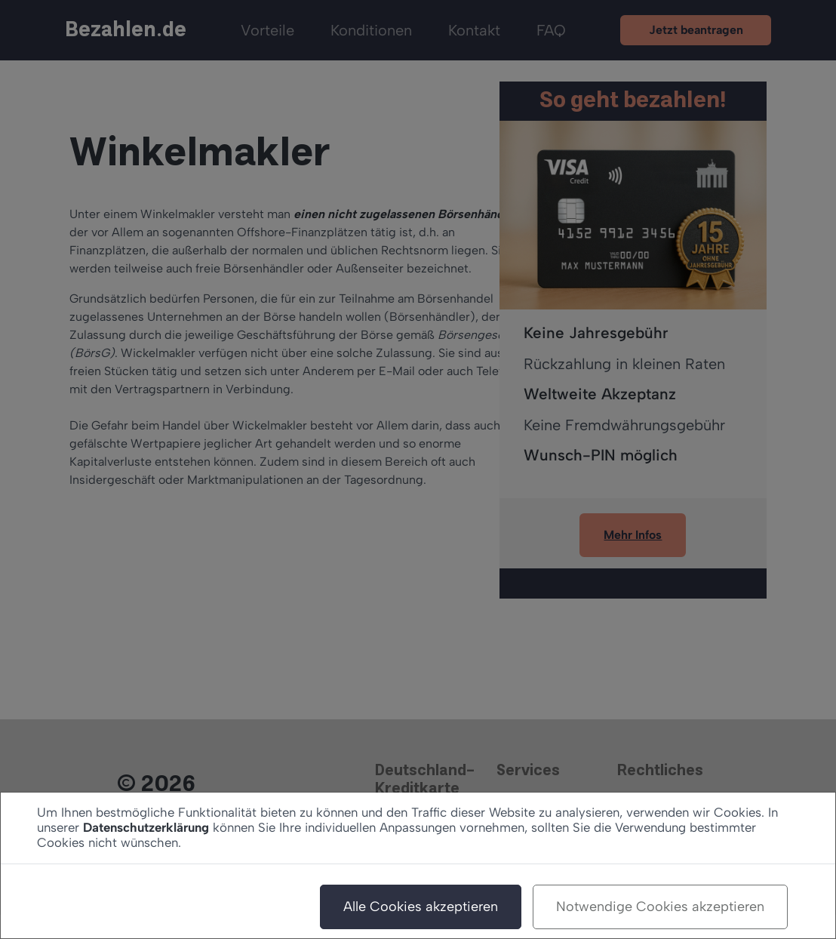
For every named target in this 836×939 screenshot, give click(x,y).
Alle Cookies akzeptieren (420, 906)
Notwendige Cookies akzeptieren (660, 906)
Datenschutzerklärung (146, 827)
